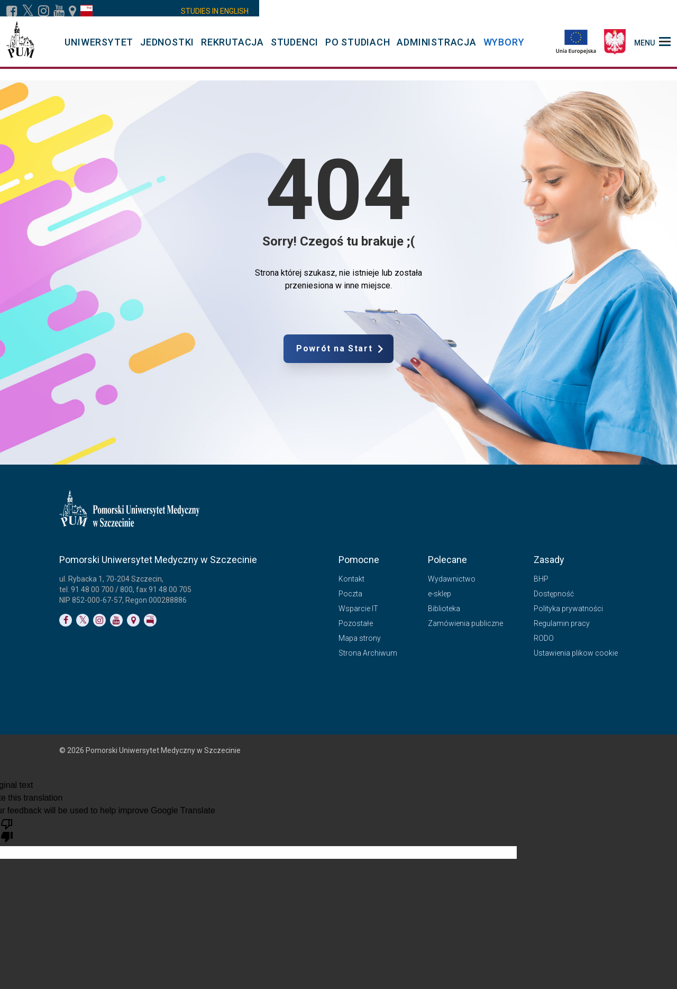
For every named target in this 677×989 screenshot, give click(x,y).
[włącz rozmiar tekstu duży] (595, 11)
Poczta (439, 11)
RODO (544, 638)
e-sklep (439, 593)
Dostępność (554, 593)
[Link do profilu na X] (28, 11)
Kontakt (474, 11)
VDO (246, 11)
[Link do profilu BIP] (86, 11)
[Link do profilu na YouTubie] (59, 11)
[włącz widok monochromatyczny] (566, 11)
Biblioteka (444, 608)
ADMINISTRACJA (436, 48)
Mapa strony (359, 638)
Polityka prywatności (568, 608)
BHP (541, 579)
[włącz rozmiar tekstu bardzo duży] (610, 11)
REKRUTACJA (232, 48)
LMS (313, 11)
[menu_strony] (652, 47)
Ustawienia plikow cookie (576, 653)
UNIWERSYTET (99, 48)
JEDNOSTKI (167, 48)
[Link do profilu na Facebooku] (11, 11)
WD (223, 11)
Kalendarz (401, 11)
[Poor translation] (7, 829)
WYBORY (504, 48)
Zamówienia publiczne (465, 623)
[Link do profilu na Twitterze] (82, 620)
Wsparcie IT (358, 608)
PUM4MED (356, 11)
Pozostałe (355, 623)
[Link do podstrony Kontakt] (72, 11)
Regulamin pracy (562, 623)
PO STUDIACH (357, 48)
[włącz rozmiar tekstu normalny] (580, 11)
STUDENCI (294, 48)
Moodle (275, 11)
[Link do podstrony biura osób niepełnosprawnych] (521, 11)
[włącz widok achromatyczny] (551, 11)
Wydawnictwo (451, 579)
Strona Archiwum (367, 653)
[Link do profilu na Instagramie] (43, 11)
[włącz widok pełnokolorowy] (536, 11)
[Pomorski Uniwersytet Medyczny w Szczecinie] (20, 47)
